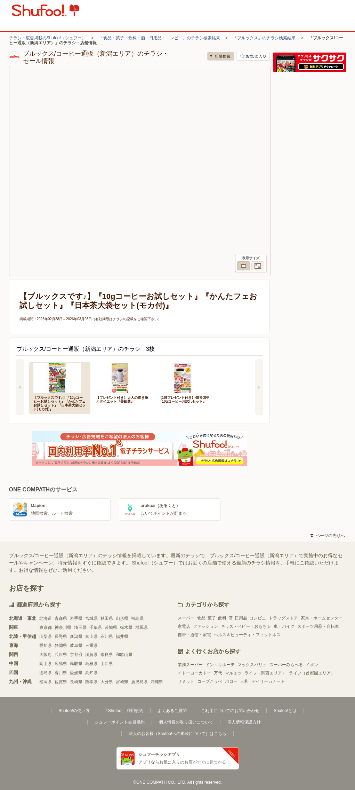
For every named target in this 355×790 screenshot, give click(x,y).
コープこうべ (209, 681)
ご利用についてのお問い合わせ (230, 710)
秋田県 (106, 618)
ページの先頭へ (327, 535)
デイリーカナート (268, 681)
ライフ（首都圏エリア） (312, 673)
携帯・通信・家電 (194, 634)
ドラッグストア (283, 618)
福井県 (122, 636)
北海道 (45, 618)
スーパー (186, 618)
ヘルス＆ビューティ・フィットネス (247, 634)
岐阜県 (76, 645)
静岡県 (61, 645)
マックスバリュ (252, 664)
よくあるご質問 (172, 710)
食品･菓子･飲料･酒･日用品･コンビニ (231, 618)
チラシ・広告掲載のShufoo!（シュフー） (47, 37)
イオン (312, 664)
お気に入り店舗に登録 (253, 56)
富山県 (91, 636)
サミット (186, 681)
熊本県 (91, 681)
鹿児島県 (139, 681)
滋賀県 (91, 654)
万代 (218, 673)
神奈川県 (63, 627)
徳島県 (45, 672)
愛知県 (45, 645)
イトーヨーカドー (194, 673)
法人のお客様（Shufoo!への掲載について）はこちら (177, 733)
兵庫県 (61, 654)
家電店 (184, 626)
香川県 (61, 672)
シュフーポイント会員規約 (120, 722)
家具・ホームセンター (321, 618)
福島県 (137, 618)
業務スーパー (190, 664)
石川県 (106, 636)
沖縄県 (157, 681)
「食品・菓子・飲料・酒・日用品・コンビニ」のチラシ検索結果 (159, 37)
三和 (244, 681)
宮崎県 (122, 681)
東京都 (45, 627)
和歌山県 (124, 654)
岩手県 (76, 618)
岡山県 (45, 663)
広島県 (61, 663)
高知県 (91, 672)
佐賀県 (61, 681)
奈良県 (106, 654)
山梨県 (45, 636)
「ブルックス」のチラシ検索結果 (264, 37)
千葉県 (95, 627)
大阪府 (45, 654)
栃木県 (126, 627)
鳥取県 (76, 663)
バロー (231, 681)
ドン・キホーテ (220, 664)
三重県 (91, 645)
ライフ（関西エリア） (265, 673)
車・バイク (284, 626)
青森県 (61, 618)
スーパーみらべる (286, 664)
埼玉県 (80, 627)
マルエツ (233, 673)
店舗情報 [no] (220, 56)
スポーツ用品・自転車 (318, 626)
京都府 (76, 654)
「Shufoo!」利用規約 (123, 710)
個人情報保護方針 (244, 722)
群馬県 (141, 627)
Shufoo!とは (285, 710)
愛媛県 (76, 672)
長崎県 (76, 681)
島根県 (91, 663)
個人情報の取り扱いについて (186, 722)
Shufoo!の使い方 (73, 710)
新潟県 (76, 636)
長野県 (61, 636)
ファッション (205, 626)
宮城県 (91, 618)
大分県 (106, 681)
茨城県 (111, 627)
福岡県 (45, 681)
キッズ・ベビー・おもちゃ (246, 626)
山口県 (106, 663)
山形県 (122, 618)
